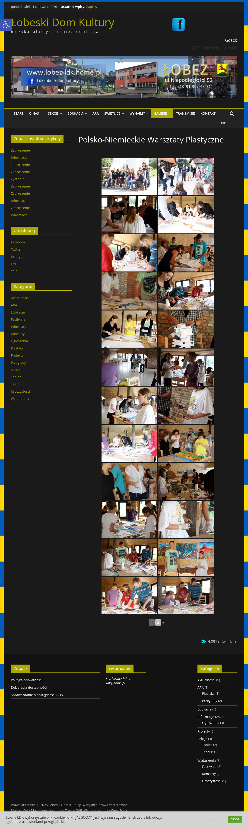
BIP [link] (223, 123)
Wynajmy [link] (137, 113)
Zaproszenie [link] (95, 6)
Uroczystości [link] (20, 391)
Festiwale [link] (18, 319)
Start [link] (18, 113)
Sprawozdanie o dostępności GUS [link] (37, 695)
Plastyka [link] (17, 348)
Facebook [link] (18, 242)
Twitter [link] (16, 249)
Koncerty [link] (18, 334)
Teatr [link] (15, 384)
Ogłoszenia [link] (19, 341)
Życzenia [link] (17, 179)
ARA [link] (95, 113)
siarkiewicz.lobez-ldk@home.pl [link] (118, 680)
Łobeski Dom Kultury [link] (62, 22)
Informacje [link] (19, 326)
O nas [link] (34, 113)
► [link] (163, 622)
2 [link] (158, 622)
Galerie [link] (160, 113)
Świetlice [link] (112, 113)
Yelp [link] (14, 271)
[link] (6, 25)
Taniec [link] (16, 377)
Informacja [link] (19, 157)
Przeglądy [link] (18, 362)
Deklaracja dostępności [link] (29, 687)
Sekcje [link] (53, 113)
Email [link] (15, 264)
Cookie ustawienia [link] (209, 819)
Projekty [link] (17, 355)
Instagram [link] (19, 256)
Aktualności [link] (20, 298)
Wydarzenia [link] (20, 398)
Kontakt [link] (208, 113)
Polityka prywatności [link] (26, 680)
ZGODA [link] (235, 819)
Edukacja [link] (75, 113)
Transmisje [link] (185, 113)
